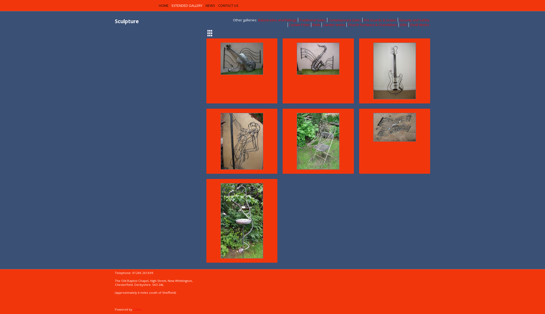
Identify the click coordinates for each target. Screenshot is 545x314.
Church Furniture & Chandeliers (373, 24)
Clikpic (137, 309)
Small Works (419, 24)
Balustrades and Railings (277, 20)
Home (164, 5)
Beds (316, 24)
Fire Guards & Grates (380, 20)
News (210, 5)
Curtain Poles (299, 24)
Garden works (334, 24)
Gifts (404, 24)
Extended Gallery (187, 5)
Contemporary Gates (344, 20)
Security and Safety (414, 20)
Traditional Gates (312, 20)
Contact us (228, 5)
